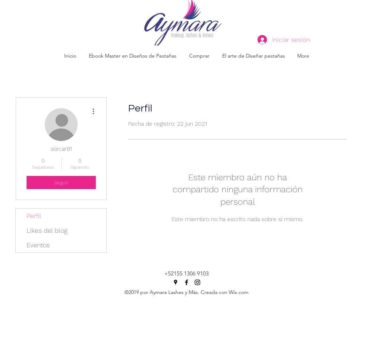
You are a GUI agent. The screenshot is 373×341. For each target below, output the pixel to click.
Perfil (34, 216)
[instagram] (197, 282)
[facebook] (186, 282)
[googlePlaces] (175, 282)
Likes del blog (47, 230)
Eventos (38, 245)
